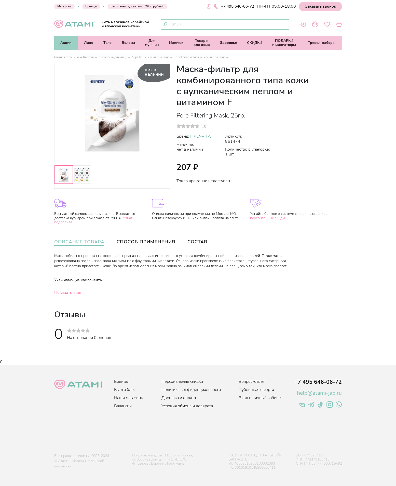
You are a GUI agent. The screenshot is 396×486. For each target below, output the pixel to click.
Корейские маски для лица (150, 57)
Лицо (88, 42)
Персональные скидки (182, 381)
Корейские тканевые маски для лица (199, 57)
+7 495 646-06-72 (234, 6)
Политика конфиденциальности (191, 389)
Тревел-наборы (321, 42)
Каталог (88, 57)
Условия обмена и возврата (187, 406)
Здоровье (228, 42)
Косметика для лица (113, 57)
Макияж (176, 42)
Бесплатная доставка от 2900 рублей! (137, 6)
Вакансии (123, 406)
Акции (65, 42)
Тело (107, 42)
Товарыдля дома (202, 42)
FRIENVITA (200, 136)
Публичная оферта (256, 389)
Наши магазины (129, 398)
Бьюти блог (124, 389)
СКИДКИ (254, 42)
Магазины (64, 6)
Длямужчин (152, 42)
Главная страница (66, 57)
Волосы (128, 42)
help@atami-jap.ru (319, 393)
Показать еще (67, 292)
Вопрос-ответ (252, 381)
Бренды (91, 6)
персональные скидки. (268, 218)
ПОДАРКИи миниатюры (284, 42)
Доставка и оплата (178, 398)
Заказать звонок (320, 6)
